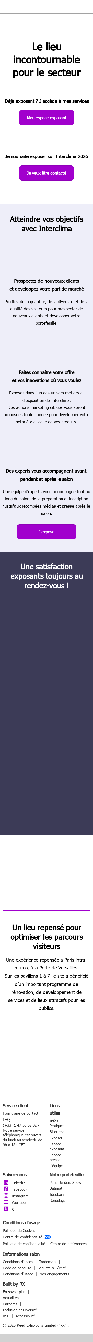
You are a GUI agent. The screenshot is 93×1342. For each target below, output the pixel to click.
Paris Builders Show (65, 1182)
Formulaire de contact (20, 1113)
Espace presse (55, 1157)
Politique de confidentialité (24, 1243)
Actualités (11, 1297)
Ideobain (57, 1194)
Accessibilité (25, 1315)
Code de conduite (17, 1267)
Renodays (57, 1200)
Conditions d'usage (18, 1273)
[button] (46, 117)
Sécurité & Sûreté (52, 1267)
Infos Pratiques (57, 1123)
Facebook (15, 1189)
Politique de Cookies (19, 1230)
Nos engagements (54, 1273)
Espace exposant (57, 1146)
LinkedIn (14, 1182)
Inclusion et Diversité (20, 1309)
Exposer (56, 1137)
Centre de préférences (68, 1243)
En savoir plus (15, 1291)
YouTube (14, 1202)
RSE (6, 1315)
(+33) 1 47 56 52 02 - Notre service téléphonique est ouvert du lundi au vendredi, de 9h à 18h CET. (22, 1135)
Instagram (16, 1195)
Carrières (11, 1303)
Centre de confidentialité (27, 1237)
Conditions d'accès (18, 1261)
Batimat (56, 1188)
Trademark (48, 1261)
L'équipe (56, 1165)
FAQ (6, 1119)
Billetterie (57, 1131)
